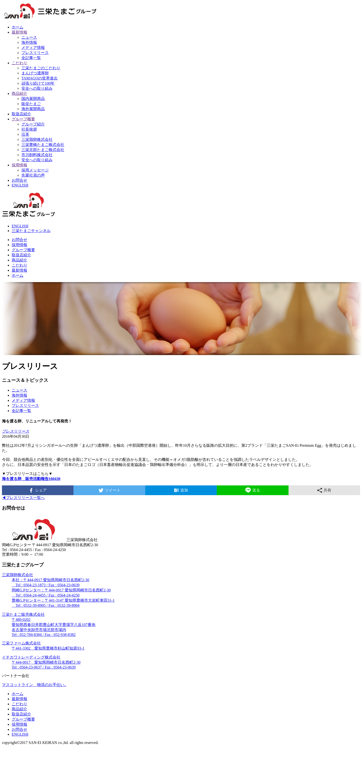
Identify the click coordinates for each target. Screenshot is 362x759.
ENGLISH (20, 185)
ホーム (17, 27)
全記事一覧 (31, 58)
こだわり (19, 63)
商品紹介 (19, 93)
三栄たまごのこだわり (40, 68)
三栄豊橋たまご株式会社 (42, 145)
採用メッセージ (35, 170)
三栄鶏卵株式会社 (37, 139)
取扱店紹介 (21, 114)
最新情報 (19, 32)
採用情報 (19, 165)
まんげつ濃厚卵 (35, 73)
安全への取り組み (37, 88)
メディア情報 (33, 47)
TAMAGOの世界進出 (39, 78)
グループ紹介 (33, 124)
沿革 (25, 134)
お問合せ (19, 180)
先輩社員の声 (33, 175)
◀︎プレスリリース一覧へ (23, 498)
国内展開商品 (33, 99)
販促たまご (31, 104)
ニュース (29, 37)
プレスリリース (35, 53)
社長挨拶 (29, 129)
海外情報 (29, 42)
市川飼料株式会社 (37, 155)
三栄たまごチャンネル (31, 231)
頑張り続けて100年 (37, 83)
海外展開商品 (33, 109)
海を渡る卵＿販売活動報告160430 (31, 479)
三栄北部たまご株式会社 (42, 150)
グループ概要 (23, 119)
